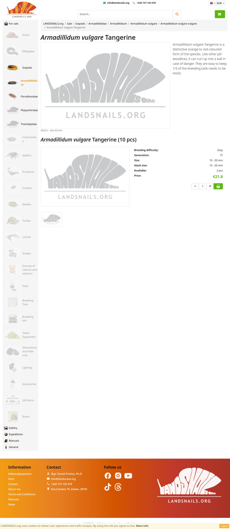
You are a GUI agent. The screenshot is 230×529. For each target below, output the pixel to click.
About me (14, 489)
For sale (11, 23)
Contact (13, 484)
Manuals (11, 440)
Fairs (11, 479)
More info (142, 526)
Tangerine (88, 37)
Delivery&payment (19, 474)
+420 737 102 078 (146, 2)
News (11, 504)
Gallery (10, 428)
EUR (219, 3)
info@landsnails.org (118, 2)
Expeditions (13, 434)
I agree (224, 526)
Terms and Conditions (21, 494)
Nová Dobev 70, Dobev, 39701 (69, 489)
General (11, 447)
